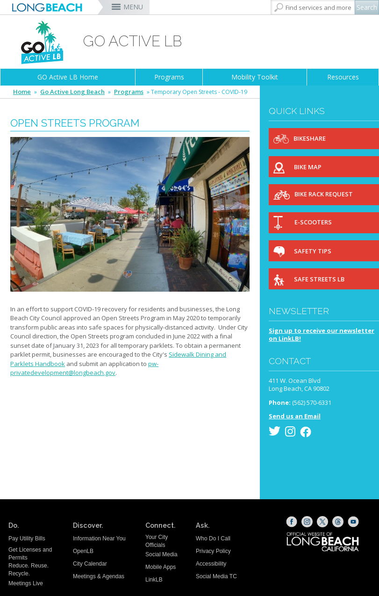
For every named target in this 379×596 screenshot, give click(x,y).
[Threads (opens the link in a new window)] (337, 521)
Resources (343, 76)
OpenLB (83, 551)
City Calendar (90, 563)
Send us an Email (295, 416)
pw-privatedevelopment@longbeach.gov (84, 368)
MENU (133, 6)
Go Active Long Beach (72, 92)
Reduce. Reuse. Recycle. (28, 569)
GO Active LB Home (67, 76)
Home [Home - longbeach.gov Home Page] (22, 92)
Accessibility (211, 563)
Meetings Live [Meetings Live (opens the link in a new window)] (25, 583)
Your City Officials (156, 541)
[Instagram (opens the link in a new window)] (307, 521)
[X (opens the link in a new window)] (322, 521)
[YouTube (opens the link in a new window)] (353, 521)
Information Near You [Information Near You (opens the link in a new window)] (99, 538)
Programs (169, 76)
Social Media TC (216, 576)
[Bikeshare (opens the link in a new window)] (324, 138)
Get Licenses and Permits (30, 553)
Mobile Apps (160, 567)
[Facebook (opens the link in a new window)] (291, 521)
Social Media (161, 554)
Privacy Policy (213, 551)
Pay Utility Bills (26, 538)
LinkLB (154, 579)
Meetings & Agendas (98, 576)
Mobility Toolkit (254, 76)
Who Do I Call (213, 538)
